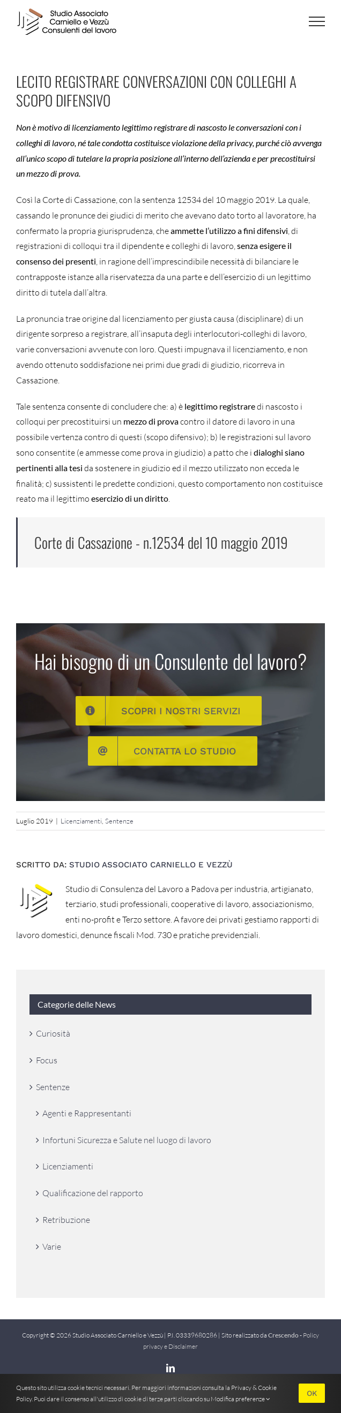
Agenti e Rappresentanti (86, 1113)
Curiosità (53, 1033)
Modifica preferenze (240, 1399)
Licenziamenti (81, 821)
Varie (51, 1246)
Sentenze (119, 821)
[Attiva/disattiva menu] (317, 21)
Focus (46, 1060)
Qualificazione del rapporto (92, 1193)
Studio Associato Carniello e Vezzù (151, 865)
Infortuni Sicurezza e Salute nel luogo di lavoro (126, 1140)
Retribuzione (66, 1219)
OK (312, 1393)
